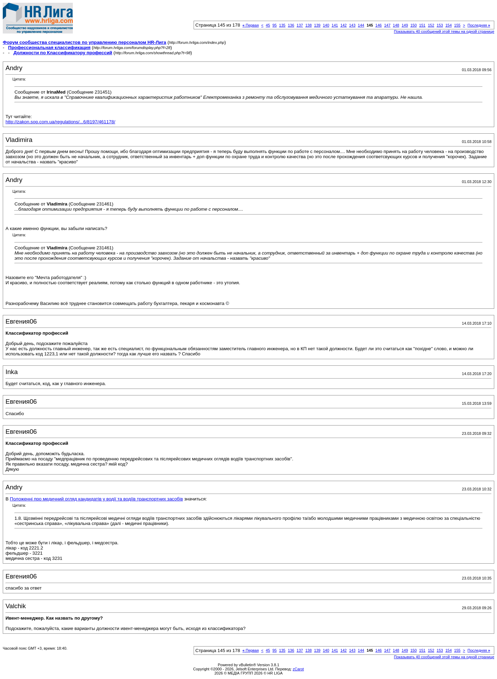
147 (387, 25)
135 (282, 25)
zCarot (298, 669)
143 (352, 25)
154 (448, 25)
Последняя (479, 25)
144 (361, 25)
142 (343, 25)
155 (457, 25)
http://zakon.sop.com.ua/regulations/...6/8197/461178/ (60, 121)
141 (335, 25)
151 (422, 25)
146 (379, 25)
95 (274, 25)
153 (440, 25)
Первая (251, 25)
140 (326, 25)
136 (291, 25)
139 (317, 25)
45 (268, 25)
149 (405, 25)
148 (396, 25)
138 (308, 25)
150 (413, 25)
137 (299, 25)
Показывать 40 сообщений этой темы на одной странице (444, 31)
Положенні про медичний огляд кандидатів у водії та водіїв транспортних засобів (96, 498)
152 (431, 25)
